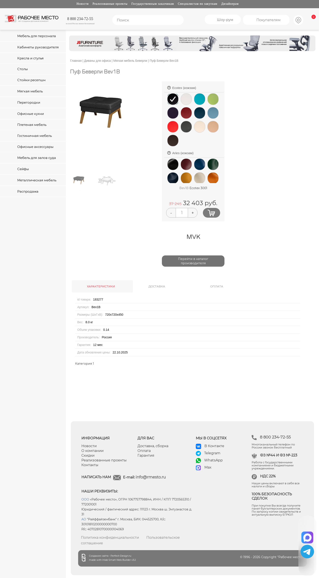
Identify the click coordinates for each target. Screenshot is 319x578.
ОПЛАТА (216, 286)
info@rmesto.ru (151, 477)
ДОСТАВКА (156, 286)
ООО (85, 499)
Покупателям (268, 20)
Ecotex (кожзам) (197, 89)
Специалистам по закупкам (197, 3)
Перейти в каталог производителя (193, 261)
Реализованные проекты (110, 3)
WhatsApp (213, 460)
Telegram (212, 453)
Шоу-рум (225, 20)
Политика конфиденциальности (110, 537)
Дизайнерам (230, 3)
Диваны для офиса (97, 60)
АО (83, 519)
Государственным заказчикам (152, 3)
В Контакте (214, 446)
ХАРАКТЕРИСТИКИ (101, 286)
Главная (76, 60)
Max (208, 467)
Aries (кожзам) (197, 154)
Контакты (89, 465)
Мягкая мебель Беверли (130, 60)
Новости (82, 3)
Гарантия (145, 455)
